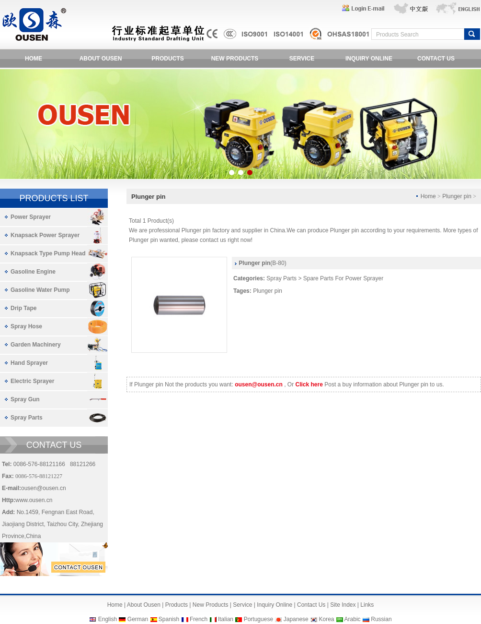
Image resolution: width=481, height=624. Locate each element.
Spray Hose (26, 326)
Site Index (342, 604)
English (107, 619)
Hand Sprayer (29, 363)
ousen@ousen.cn (43, 488)
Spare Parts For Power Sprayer (343, 278)
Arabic (352, 619)
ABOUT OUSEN (101, 58)
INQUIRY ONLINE (368, 58)
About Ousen (143, 604)
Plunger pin (267, 291)
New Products (211, 604)
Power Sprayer (31, 217)
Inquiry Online (274, 604)
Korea (326, 619)
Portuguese (258, 619)
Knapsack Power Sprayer (45, 235)
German (137, 619)
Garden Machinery (36, 344)
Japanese (296, 619)
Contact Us (311, 604)
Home (115, 604)
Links (367, 604)
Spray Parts (27, 417)
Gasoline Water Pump (40, 290)
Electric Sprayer (32, 381)
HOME (33, 58)
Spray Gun (25, 399)
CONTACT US (436, 58)
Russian (381, 619)
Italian (225, 619)
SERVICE (301, 58)
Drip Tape (23, 308)
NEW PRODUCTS (235, 58)
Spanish (169, 619)
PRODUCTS (167, 58)
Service (242, 604)
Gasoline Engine (33, 271)
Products (176, 604)
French (198, 619)
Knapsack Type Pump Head (48, 253)
